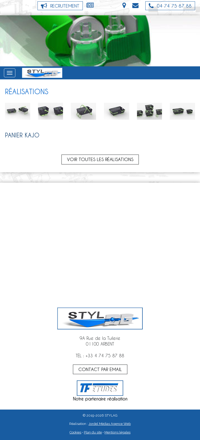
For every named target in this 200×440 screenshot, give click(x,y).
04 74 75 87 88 (170, 6)
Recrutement (60, 6)
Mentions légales (117, 432)
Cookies (75, 432)
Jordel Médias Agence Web (110, 424)
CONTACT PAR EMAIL (100, 369)
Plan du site (93, 432)
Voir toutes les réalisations (100, 159)
